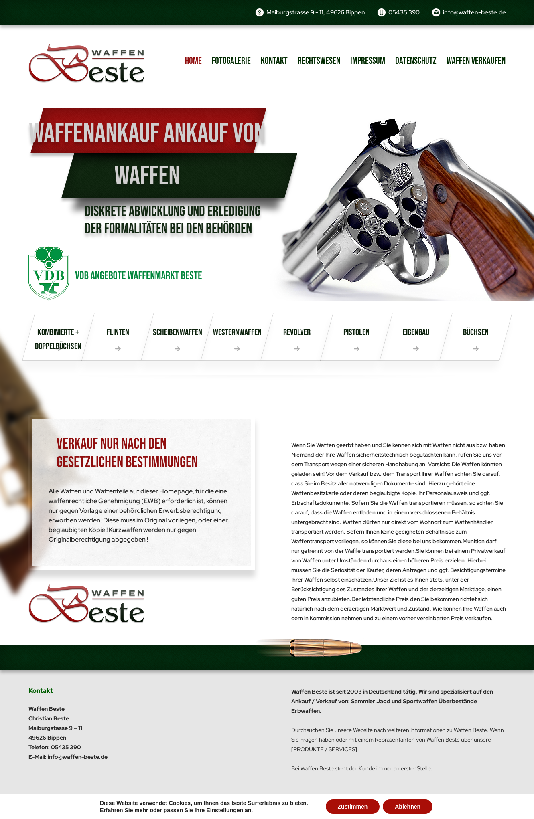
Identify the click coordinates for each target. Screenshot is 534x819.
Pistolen (356, 332)
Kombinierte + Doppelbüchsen (58, 339)
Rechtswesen (319, 61)
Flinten (118, 332)
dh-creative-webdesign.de (473, 803)
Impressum (367, 61)
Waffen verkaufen (476, 61)
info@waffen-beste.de (474, 12)
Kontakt (274, 61)
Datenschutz (416, 61)
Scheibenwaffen (177, 332)
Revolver (297, 332)
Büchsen (476, 332)
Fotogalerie (231, 61)
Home (193, 61)
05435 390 (404, 12)
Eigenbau (416, 332)
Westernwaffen (237, 332)
